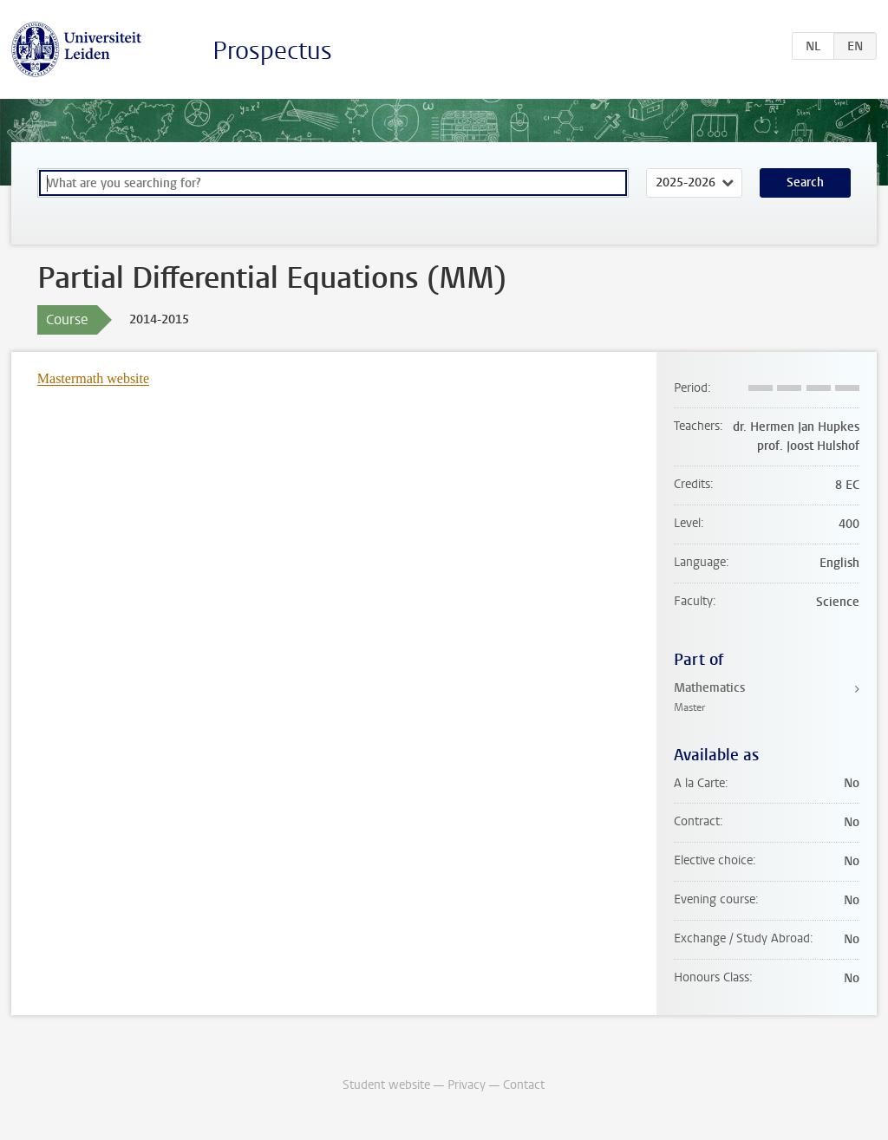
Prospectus (272, 51)
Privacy (466, 1085)
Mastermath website (93, 378)
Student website (386, 1085)
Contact (524, 1085)
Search (805, 182)
